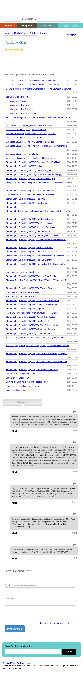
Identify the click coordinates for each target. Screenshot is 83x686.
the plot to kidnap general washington (49, 146)
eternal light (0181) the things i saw (35, 288)
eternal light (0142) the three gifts (34, 231)
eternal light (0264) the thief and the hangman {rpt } (43, 353)
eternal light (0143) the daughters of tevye (38, 235)
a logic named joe (27, 374)
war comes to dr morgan (43, 142)
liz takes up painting (29, 386)
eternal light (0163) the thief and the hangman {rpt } (43, 264)
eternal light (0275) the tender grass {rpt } (38, 370)
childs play (24, 378)
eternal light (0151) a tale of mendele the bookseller (42, 239)
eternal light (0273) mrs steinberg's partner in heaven (43, 361)
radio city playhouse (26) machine (41, 313)
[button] (74, 412)
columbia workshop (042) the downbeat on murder (48, 89)
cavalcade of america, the (18, 129)
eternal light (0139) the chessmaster (35, 223)
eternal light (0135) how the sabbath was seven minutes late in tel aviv (38, 211)
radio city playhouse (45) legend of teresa (46, 337)
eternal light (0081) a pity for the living (37, 191)
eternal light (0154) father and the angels (38, 252)
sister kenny (37, 138)
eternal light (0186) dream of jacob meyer (38, 305)
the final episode (29, 113)
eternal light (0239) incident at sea (34, 333)
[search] (29, 19)
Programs (27, 25)
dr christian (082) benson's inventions (35, 125)
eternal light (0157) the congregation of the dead (41, 256)
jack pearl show (13, 81)
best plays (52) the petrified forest (32, 382)
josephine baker (39, 129)
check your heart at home (43, 158)
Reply (74, 430)
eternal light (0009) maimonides (33, 166)
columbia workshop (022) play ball (40, 134)
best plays (10, 382)
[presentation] (30, 615)
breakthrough (22, 390)
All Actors (71, 35)
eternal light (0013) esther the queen (36, 170)
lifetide (35, 154)
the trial (25, 97)
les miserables (12, 97)
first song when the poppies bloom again (41, 85)
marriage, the (12, 386)
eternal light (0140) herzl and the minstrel (37, 227)
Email (21, 585)
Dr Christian (11, 125)
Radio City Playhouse (15, 313)
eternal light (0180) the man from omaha (37, 276)
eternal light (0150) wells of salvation (36, 247)
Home (9, 13)
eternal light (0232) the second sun (35, 321)
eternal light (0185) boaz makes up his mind (39, 300)
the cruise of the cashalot (44, 195)
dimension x (11, 374)
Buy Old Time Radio (12, 663)
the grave (25, 105)
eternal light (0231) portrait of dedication (37, 317)
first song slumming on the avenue (38, 81)
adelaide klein (38, 33)
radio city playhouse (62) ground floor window (47, 345)
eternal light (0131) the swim (32, 199)
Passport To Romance (15, 183)
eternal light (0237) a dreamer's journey (37, 329)
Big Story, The (12, 280)
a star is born (29, 296)
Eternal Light (11, 162)
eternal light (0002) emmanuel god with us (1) (39, 162)
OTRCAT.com (28, 663)
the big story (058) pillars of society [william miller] (43, 280)
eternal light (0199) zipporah (31, 309)
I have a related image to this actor (55, 623)
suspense (10, 390)
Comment (9, 598)
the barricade (27, 109)
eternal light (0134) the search (33, 203)
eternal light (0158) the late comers (35, 260)
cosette (24, 101)
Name (29, 570)
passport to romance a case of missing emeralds (49, 183)
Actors (47, 25)
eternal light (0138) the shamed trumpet (37, 219)
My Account (70, 25)
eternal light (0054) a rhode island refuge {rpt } (40, 174)
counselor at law (31, 292)
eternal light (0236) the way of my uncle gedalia (41, 325)
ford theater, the (14, 272)
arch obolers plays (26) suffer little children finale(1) (48, 117)
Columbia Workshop (15, 89)
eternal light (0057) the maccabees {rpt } (37, 178)
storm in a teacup (31, 272)
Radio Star (20, 33)
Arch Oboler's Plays (14, 117)
